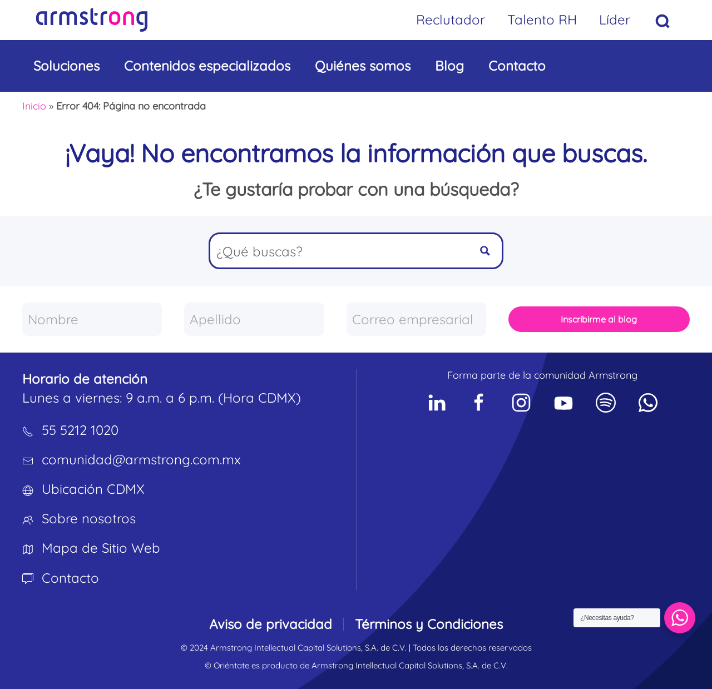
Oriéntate (231, 665)
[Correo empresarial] (416, 319)
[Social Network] (437, 403)
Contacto (517, 65)
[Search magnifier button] (485, 250)
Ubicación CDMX (93, 488)
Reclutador (450, 19)
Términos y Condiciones (429, 624)
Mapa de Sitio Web (101, 547)
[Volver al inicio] (91, 20)
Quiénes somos (363, 65)
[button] (662, 21)
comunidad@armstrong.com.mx (141, 459)
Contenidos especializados (207, 65)
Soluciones (66, 65)
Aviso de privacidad (270, 624)
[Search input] (339, 251)
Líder (614, 19)
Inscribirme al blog (599, 319)
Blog (449, 65)
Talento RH (542, 19)
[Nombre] (92, 319)
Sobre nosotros (89, 518)
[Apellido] (254, 319)
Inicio (34, 106)
